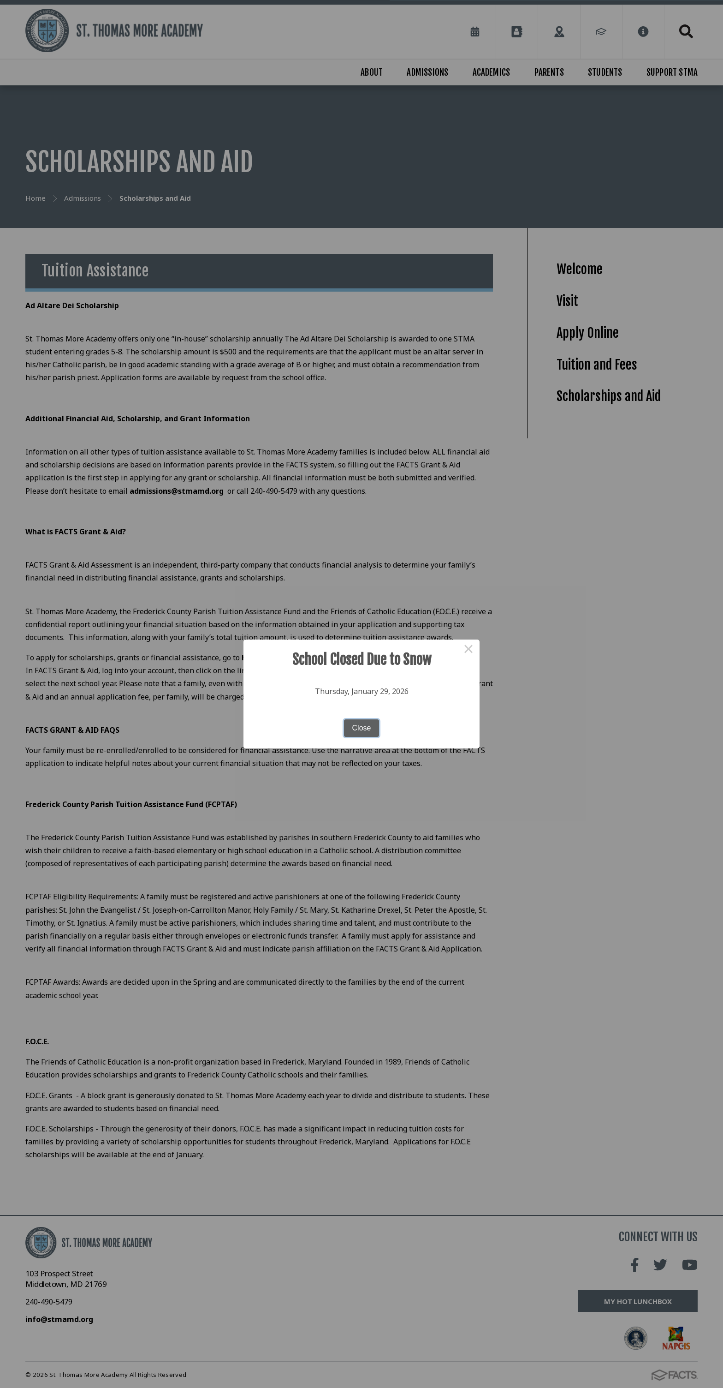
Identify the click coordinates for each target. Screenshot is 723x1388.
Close (361, 728)
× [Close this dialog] (468, 651)
